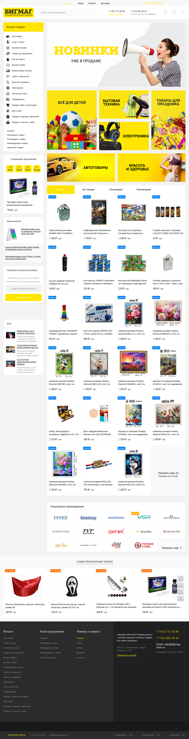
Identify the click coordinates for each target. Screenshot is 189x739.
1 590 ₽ (64, 240)
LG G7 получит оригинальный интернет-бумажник (26, 362)
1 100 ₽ (168, 391)
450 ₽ (64, 340)
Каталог (92, 3)
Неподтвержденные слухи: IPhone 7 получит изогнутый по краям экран (23, 257)
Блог (9, 323)
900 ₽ (99, 340)
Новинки (10, 131)
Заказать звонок (115, 14)
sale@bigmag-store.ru (59, 735)
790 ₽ (12, 210)
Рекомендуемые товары (17, 143)
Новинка (60, 189)
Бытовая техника (10, 648)
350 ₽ (99, 290)
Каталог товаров (23, 27)
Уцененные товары (15, 147)
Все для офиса (9, 658)
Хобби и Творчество (12, 672)
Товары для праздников (13, 653)
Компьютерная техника (13, 667)
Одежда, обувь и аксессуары (15, 696)
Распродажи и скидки (16, 139)
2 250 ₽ (64, 441)
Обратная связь (14, 735)
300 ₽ (99, 441)
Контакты (81, 658)
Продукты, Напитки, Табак (14, 711)
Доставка (105, 3)
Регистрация (156, 3)
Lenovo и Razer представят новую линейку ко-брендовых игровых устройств (22, 248)
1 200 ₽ (133, 240)
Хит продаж (88, 189)
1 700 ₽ (99, 240)
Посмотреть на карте (126, 655)
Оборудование (9, 692)
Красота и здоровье (11, 677)
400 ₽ (101, 612)
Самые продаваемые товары (94, 561)
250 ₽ (133, 290)
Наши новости (14, 221)
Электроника (9, 682)
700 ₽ (99, 491)
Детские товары (10, 662)
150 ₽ (56, 612)
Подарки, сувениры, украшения (17, 706)
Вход (146, 3)
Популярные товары (16, 135)
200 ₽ (10, 612)
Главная (68, 3)
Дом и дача (8, 701)
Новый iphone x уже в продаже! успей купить (26, 332)
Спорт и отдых (9, 643)
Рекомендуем (144, 189)
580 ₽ (168, 290)
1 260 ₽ (133, 340)
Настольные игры (11, 687)
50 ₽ (168, 240)
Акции (80, 3)
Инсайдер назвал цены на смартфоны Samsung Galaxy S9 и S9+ (31, 231)
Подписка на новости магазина (22, 270)
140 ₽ (64, 290)
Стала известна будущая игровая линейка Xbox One (27, 346)
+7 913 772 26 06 (37, 735)
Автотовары (8, 638)
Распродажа (116, 189)
